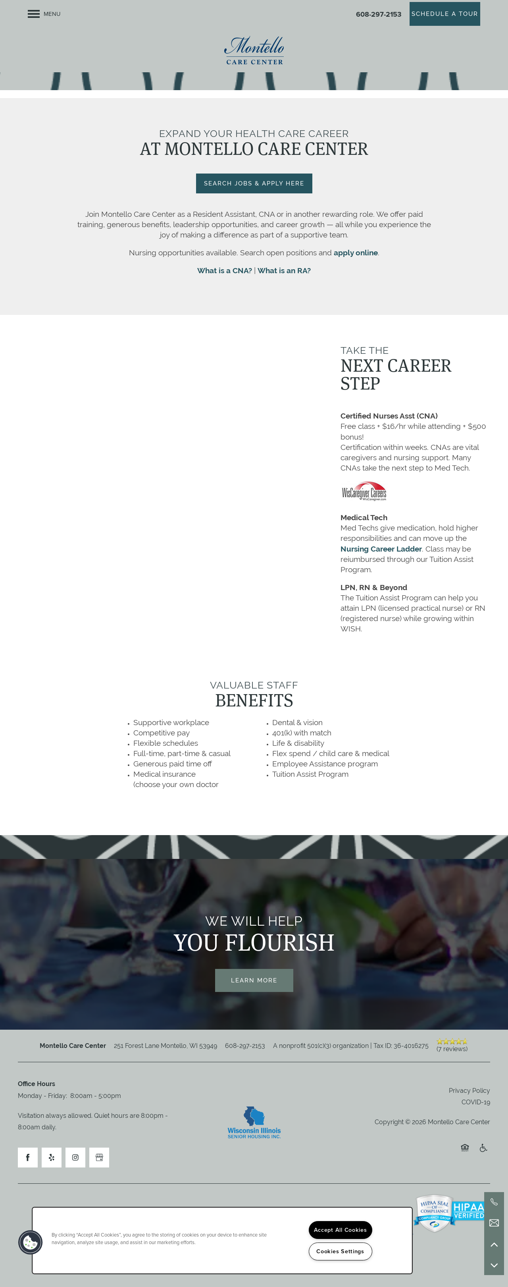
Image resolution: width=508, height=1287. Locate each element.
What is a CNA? (224, 270)
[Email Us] (494, 1223)
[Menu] (44, 14)
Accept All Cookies (340, 1229)
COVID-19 (476, 1102)
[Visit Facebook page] (28, 1157)
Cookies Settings (340, 1251)
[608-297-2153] (494, 1202)
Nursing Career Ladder (381, 548)
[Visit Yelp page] (52, 1157)
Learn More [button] (254, 980)
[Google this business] (99, 1157)
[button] (445, 14)
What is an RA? (284, 270)
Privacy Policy (469, 1090)
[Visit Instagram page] (75, 1157)
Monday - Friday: (42, 1096)
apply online (356, 252)
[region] (222, 1240)
